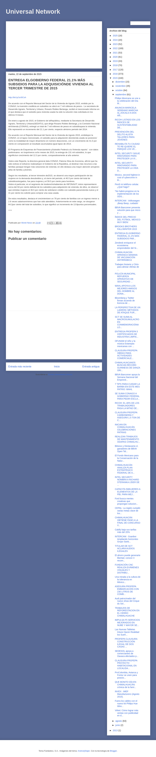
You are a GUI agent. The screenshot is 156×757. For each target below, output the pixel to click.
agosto (119, 721)
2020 (115, 57)
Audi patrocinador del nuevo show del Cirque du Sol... (127, 601)
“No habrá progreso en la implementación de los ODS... (127, 194)
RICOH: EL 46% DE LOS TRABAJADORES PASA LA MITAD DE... (127, 406)
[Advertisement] (54, 44)
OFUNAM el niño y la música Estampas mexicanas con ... (125, 343)
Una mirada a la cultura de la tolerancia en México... (127, 579)
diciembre (120, 82)
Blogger (113, 751)
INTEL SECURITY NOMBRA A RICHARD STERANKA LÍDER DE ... (127, 481)
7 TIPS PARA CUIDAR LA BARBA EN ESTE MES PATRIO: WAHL (127, 387)
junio (118, 725)
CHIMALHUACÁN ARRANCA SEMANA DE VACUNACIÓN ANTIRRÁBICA (126, 256)
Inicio (57, 366)
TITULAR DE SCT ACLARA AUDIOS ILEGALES (125, 548)
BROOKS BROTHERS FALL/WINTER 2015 (126, 227)
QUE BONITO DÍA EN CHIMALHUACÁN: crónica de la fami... (125, 684)
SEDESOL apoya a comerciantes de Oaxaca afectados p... (126, 654)
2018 (115, 65)
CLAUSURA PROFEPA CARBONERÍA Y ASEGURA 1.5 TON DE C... (127, 416)
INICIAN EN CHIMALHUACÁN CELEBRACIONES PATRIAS (125, 428)
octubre (119, 90)
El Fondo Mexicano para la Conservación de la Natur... (126, 458)
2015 (115, 78)
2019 (115, 61)
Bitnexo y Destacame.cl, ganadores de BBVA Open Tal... (126, 449)
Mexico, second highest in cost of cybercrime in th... (127, 177)
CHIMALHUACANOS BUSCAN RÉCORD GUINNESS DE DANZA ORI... (127, 366)
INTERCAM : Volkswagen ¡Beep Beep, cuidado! (127, 202)
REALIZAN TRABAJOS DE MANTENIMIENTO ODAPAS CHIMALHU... (127, 439)
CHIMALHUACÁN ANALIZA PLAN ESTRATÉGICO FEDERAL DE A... (125, 469)
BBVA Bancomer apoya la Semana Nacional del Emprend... (127, 377)
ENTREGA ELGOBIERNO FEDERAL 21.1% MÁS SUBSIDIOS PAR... (127, 236)
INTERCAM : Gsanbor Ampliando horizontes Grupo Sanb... (126, 539)
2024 (115, 40)
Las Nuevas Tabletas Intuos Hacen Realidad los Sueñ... (127, 632)
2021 (115, 52)
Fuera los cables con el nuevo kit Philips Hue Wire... (126, 703)
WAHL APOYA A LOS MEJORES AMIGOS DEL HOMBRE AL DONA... (126, 290)
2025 (115, 35)
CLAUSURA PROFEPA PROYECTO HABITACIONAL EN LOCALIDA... (126, 664)
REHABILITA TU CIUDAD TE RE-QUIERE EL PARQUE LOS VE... (127, 146)
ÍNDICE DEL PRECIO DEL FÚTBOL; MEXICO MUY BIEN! (127, 219)
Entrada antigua (90, 366)
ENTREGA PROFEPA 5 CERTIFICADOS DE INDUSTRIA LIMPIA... (126, 334)
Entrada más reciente (19, 366)
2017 (115, 69)
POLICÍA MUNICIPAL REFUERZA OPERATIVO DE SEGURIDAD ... (125, 277)
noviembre (120, 86)
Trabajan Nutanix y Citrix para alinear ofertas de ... (127, 267)
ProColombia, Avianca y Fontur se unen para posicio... (126, 675)
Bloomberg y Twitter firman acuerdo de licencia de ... (125, 300)
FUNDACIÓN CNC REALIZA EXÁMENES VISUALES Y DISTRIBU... (127, 569)
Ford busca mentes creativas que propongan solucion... (126, 501)
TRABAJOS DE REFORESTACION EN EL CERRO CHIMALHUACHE (127, 612)
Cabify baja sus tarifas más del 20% (125, 531)
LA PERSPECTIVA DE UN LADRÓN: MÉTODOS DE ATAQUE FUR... (127, 310)
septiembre (121, 94)
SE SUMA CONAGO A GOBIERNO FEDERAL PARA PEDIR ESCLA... (127, 396)
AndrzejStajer (84, 751)
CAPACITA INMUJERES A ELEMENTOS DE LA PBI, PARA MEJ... (127, 492)
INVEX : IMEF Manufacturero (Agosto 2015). (127, 694)
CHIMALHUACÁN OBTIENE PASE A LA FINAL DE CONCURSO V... (127, 521)
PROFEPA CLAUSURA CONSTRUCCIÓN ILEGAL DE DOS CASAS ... (126, 643)
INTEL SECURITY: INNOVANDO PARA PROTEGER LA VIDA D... (126, 167)
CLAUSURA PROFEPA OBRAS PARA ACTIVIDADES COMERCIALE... (126, 354)
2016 (115, 74)
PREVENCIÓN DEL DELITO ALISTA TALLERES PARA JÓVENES (124, 136)
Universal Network (33, 11)
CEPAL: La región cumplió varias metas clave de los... (127, 511)
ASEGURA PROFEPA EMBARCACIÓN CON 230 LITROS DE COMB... (127, 590)
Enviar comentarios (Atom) (60, 374)
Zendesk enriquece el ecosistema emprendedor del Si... (126, 245)
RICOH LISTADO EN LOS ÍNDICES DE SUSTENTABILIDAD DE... (127, 123)
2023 (115, 44)
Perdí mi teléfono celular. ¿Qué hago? (127, 185)
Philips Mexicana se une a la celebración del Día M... (127, 101)
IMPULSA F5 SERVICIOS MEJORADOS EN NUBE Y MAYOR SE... (127, 622)
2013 (115, 730)
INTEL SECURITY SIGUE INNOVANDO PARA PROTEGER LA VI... (127, 156)
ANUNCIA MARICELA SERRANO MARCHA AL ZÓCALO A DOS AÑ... (126, 111)
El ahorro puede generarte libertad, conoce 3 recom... (127, 558)
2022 (115, 48)
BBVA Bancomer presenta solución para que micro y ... (127, 210)
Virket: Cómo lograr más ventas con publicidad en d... (126, 713)
